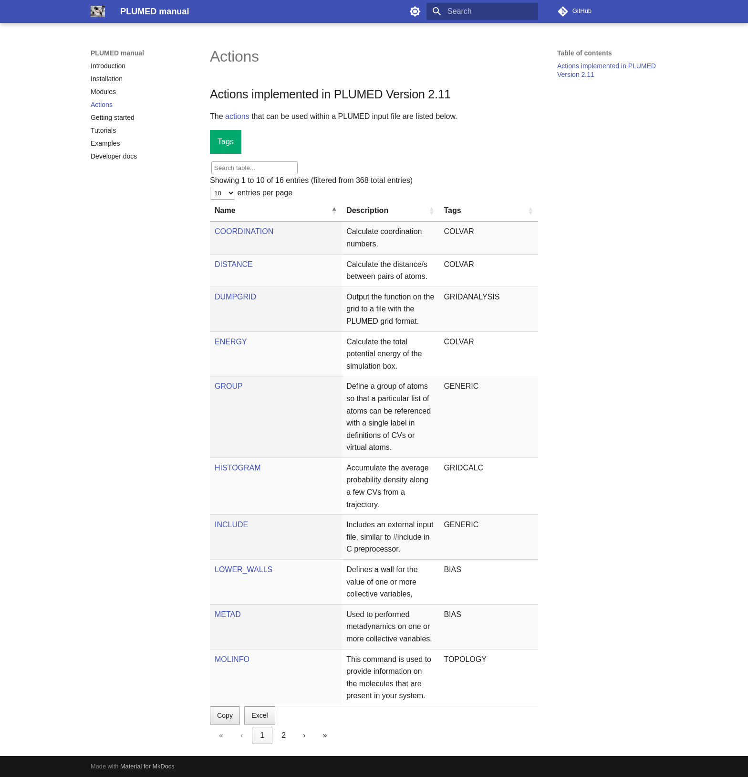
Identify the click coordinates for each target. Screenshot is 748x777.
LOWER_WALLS (243, 569)
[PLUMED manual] (98, 11)
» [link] (324, 735)
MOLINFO (232, 659)
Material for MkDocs (147, 766)
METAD (228, 614)
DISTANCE (234, 264)
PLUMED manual (117, 53)
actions (237, 116)
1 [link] (262, 735)
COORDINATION (244, 231)
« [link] (221, 735)
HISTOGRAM (238, 468)
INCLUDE (231, 525)
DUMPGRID (235, 297)
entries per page (263, 193)
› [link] (304, 735)
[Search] (482, 11)
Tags (226, 142)
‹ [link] (241, 735)
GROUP (229, 386)
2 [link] (283, 735)
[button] (334, 210)
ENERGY (231, 342)
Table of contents (584, 53)
